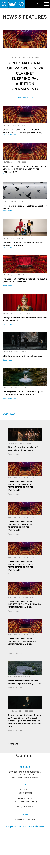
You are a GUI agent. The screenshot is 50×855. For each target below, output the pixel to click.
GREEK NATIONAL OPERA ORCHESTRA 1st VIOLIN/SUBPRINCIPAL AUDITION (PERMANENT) (25, 169)
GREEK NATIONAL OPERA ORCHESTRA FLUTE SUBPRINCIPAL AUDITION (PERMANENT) (25, 604)
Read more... (23, 98)
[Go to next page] (13, 744)
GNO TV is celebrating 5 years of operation (23, 356)
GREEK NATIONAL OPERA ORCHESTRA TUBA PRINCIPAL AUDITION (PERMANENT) (22, 641)
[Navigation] (46, 2)
